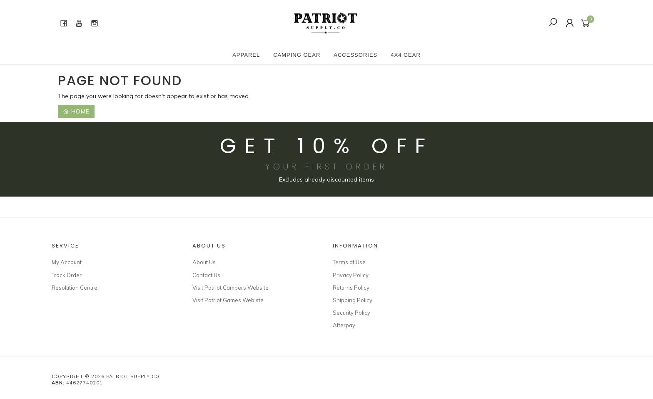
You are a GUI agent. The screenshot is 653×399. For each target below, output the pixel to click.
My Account (67, 262)
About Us (204, 262)
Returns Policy (351, 287)
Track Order (67, 275)
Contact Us (206, 275)
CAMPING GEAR (296, 55)
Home (76, 111)
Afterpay (344, 325)
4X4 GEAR (406, 55)
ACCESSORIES (355, 55)
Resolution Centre (74, 287)
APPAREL (246, 55)
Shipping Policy (352, 300)
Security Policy (351, 312)
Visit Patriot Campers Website (230, 287)
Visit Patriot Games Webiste (228, 300)
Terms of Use (349, 262)
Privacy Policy (351, 275)
